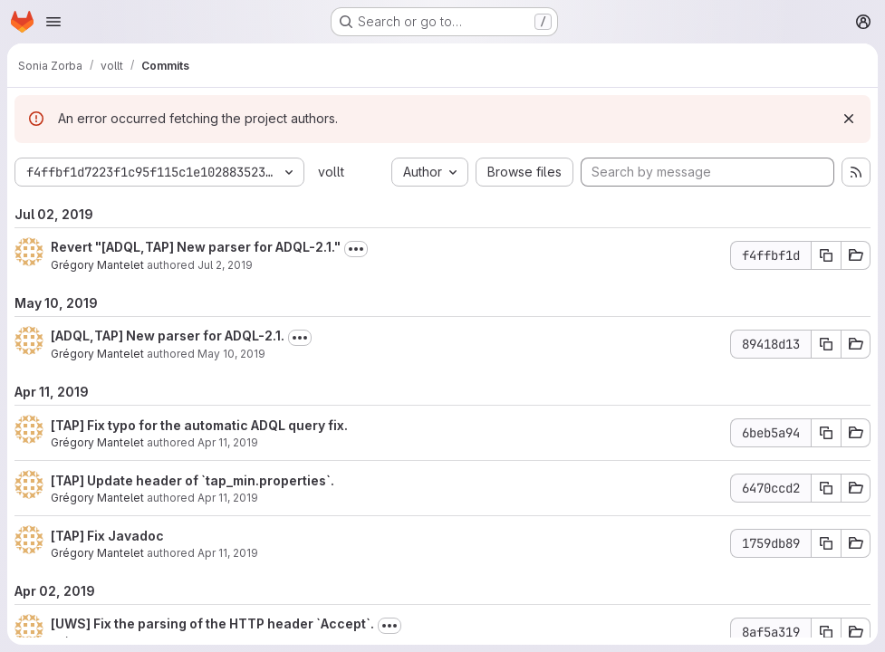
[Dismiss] (849, 118)
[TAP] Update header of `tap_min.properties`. (192, 480)
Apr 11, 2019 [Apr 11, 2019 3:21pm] (227, 497)
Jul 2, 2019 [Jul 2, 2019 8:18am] (225, 265)
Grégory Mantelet (97, 265)
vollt (331, 171)
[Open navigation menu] (53, 21)
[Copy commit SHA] (826, 255)
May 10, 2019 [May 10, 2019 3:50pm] (231, 353)
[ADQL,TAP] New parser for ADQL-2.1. (167, 335)
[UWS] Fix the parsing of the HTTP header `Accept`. (212, 623)
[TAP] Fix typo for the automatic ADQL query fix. (199, 425)
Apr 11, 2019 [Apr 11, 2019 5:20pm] (227, 442)
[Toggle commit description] (356, 249)
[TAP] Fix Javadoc (107, 535)
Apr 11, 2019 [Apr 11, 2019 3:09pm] (227, 553)
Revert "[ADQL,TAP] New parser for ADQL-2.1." (196, 246)
